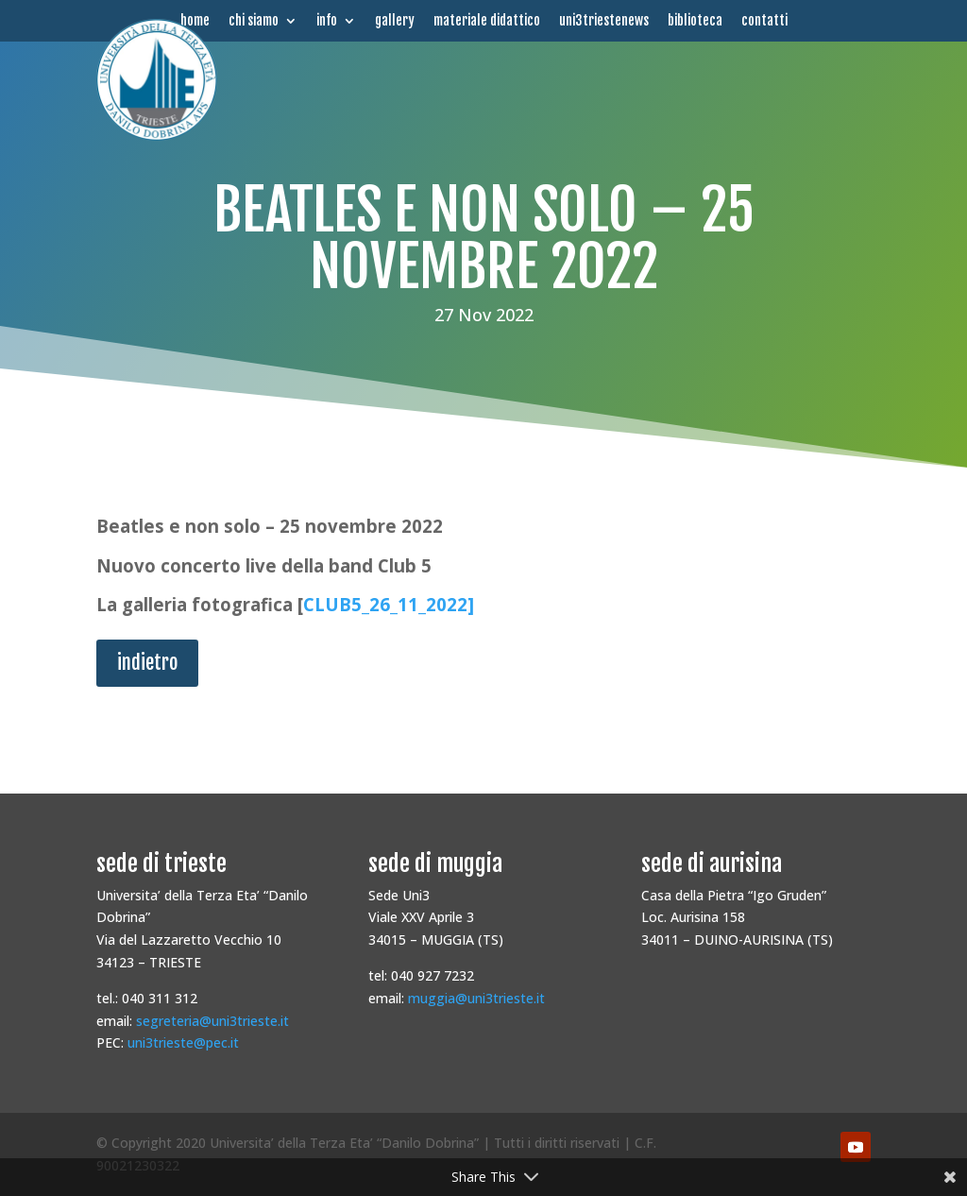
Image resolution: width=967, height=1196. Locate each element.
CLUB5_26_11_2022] (388, 604)
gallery (395, 20)
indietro (147, 663)
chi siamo (254, 20)
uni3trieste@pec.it (183, 1042)
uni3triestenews (604, 20)
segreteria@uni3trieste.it (212, 1021)
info (326, 20)
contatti (764, 20)
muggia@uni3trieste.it (476, 998)
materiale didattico (486, 20)
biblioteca (695, 20)
